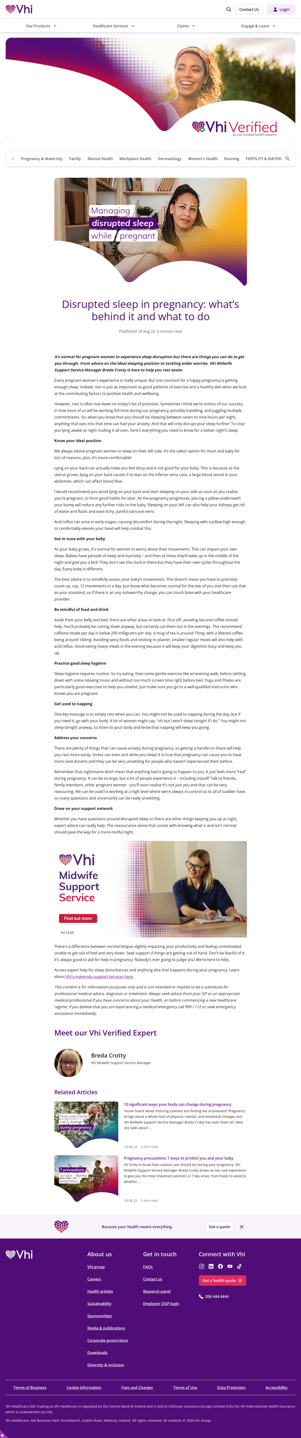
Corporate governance (107, 1340)
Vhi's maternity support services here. (100, 976)
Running (231, 158)
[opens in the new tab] (150, 889)
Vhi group (96, 1266)
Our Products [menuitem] (38, 26)
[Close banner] (242, 1227)
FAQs (148, 1266)
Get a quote (219, 1226)
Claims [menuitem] (183, 26)
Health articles (100, 1291)
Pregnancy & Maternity (42, 158)
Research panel (156, 1291)
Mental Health (100, 158)
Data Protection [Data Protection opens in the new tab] (231, 1387)
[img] (228, 9)
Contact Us (249, 9)
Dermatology (170, 158)
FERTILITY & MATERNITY (267, 158)
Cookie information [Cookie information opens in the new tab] (84, 1387)
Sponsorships (99, 1315)
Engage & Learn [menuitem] (255, 26)
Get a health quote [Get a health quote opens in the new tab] (219, 1280)
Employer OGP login (161, 1303)
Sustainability (99, 1303)
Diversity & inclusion (105, 1365)
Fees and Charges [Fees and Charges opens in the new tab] (137, 1387)
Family (75, 158)
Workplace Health (135, 158)
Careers (94, 1279)
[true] (4, 1434)
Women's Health (203, 158)
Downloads (97, 1352)
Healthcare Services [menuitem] (110, 26)
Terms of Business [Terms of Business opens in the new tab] (30, 1387)
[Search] (287, 158)
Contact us (152, 1279)
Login (284, 9)
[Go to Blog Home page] (13, 158)
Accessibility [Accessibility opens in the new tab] (277, 1387)
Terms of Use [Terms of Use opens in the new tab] (185, 1387)
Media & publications (106, 1328)
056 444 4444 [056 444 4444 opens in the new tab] (217, 1296)
